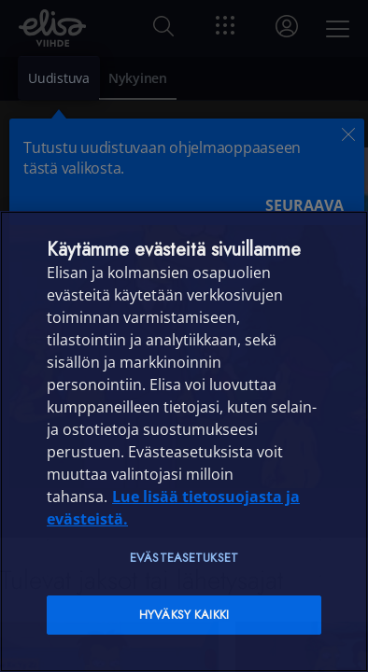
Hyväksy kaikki (184, 614)
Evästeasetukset (184, 558)
